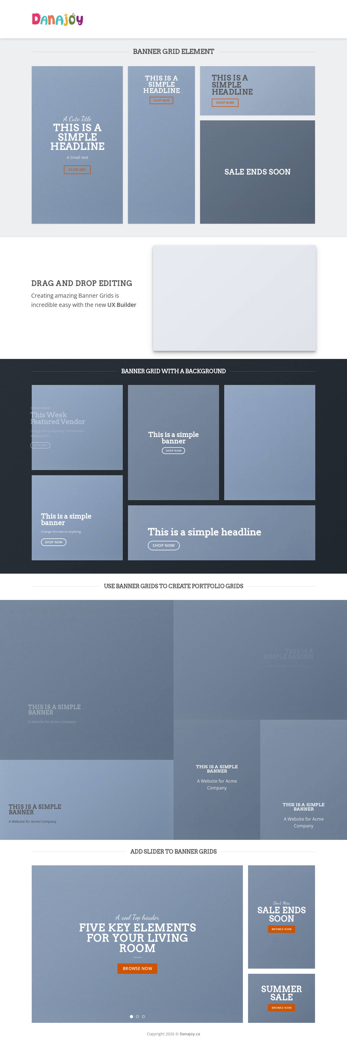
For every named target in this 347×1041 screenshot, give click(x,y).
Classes (250, 19)
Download (305, 19)
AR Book (207, 19)
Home (188, 19)
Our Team (230, 19)
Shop (285, 19)
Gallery (269, 19)
